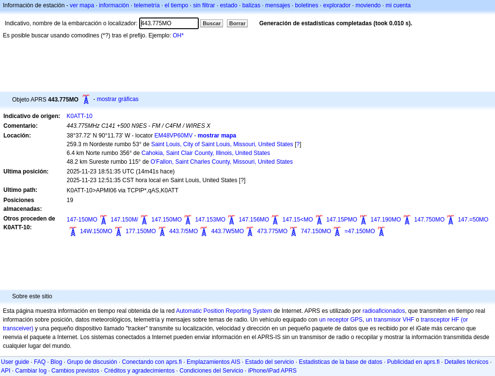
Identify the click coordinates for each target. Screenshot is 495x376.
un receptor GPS (340, 319)
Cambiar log (31, 370)
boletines (306, 5)
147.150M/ (124, 219)
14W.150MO (96, 231)
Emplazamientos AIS (213, 362)
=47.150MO (360, 231)
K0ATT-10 (80, 116)
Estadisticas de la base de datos (340, 362)
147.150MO (166, 219)
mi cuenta (398, 5)
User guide (15, 362)
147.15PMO (341, 219)
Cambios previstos (75, 370)
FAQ (40, 362)
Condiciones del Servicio (211, 370)
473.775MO (272, 231)
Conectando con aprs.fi (152, 362)
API (5, 370)
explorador (337, 5)
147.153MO (210, 219)
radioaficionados (384, 311)
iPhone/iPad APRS (272, 370)
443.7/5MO (183, 231)
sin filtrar (204, 5)
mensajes (277, 5)
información (114, 5)
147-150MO (82, 219)
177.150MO (141, 231)
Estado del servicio (269, 362)
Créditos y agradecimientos (139, 370)
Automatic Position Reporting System (224, 311)
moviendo (368, 5)
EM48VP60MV (173, 135)
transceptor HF (440, 319)
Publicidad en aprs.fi (413, 362)
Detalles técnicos (467, 362)
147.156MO (254, 219)
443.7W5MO (227, 231)
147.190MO (385, 219)
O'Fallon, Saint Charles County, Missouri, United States (221, 161)
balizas (251, 5)
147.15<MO (298, 219)
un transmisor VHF (390, 319)
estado (229, 5)
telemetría (147, 5)
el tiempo (177, 5)
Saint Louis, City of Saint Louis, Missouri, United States (222, 144)
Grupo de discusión (92, 362)
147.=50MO (473, 219)
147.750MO (429, 219)
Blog (56, 362)
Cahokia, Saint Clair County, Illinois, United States (206, 153)
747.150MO (316, 231)
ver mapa (82, 5)
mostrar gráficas (118, 99)
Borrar (237, 23)
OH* (178, 35)
